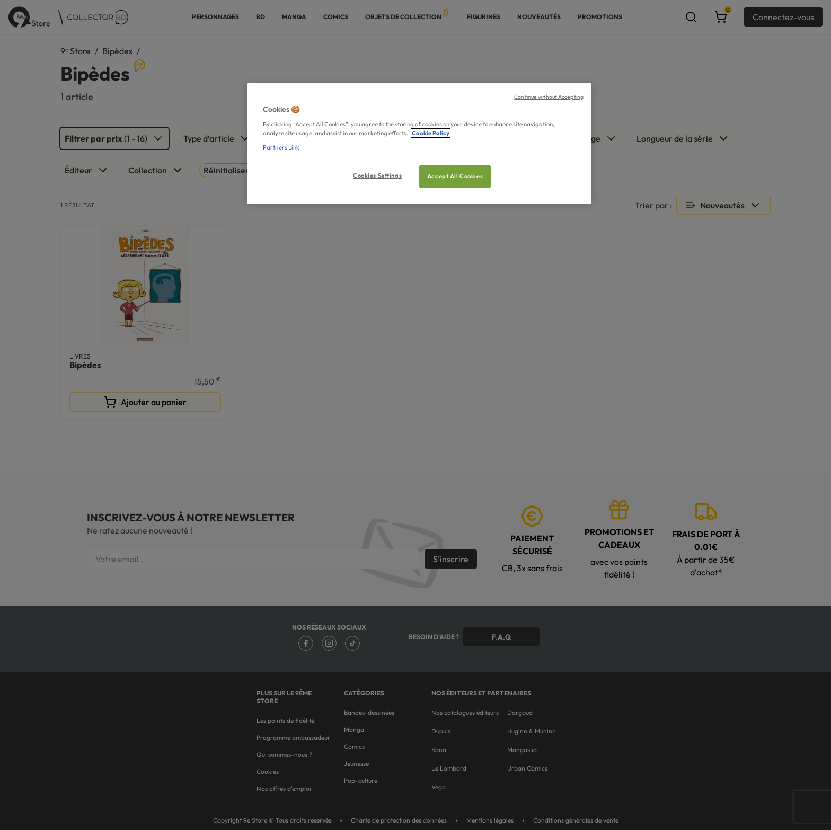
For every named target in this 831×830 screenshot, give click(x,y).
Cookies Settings (377, 175)
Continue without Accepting (549, 96)
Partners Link (281, 147)
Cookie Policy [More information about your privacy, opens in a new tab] (430, 133)
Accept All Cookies (455, 176)
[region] (419, 144)
